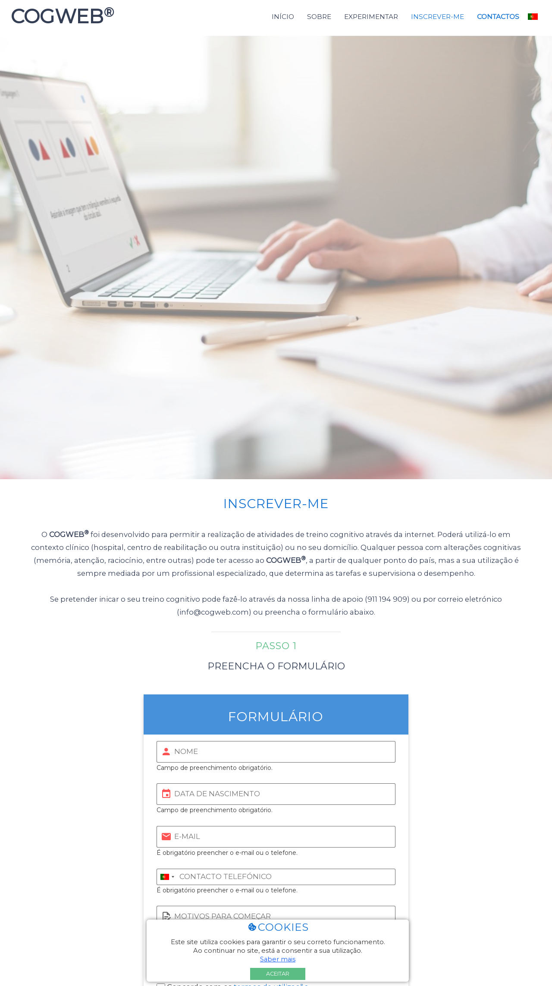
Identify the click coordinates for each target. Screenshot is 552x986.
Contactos (498, 17)
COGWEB (60, 16)
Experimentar (371, 17)
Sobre (319, 17)
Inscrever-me (437, 17)
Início (283, 17)
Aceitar (277, 973)
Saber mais (277, 959)
